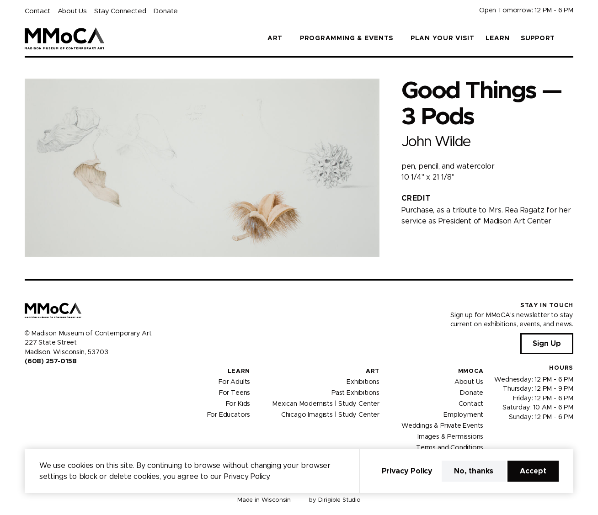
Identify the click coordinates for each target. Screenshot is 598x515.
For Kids (238, 404)
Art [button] (275, 38)
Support (538, 38)
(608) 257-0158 (50, 361)
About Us (72, 11)
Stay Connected (120, 11)
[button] (569, 38)
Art (372, 371)
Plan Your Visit (443, 38)
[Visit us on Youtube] (50, 380)
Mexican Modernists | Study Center (325, 404)
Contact (37, 11)
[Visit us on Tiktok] (61, 380)
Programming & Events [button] (346, 38)
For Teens (234, 393)
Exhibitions (363, 382)
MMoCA (471, 371)
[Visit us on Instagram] (39, 380)
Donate (165, 11)
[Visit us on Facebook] (28, 380)
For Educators (229, 415)
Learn (498, 38)
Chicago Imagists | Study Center (330, 415)
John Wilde (435, 142)
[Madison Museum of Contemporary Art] (65, 38)
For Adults (234, 382)
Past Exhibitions (355, 393)
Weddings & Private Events (442, 426)
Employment (463, 415)
